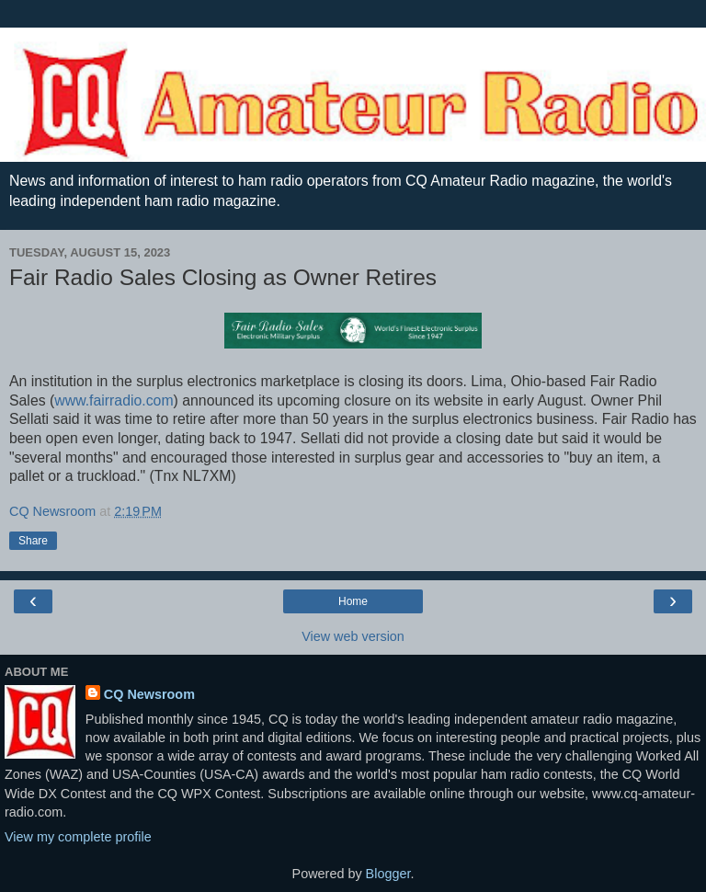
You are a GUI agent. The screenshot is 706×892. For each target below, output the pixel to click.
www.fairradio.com (113, 400)
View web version (353, 636)
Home (353, 601)
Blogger (388, 873)
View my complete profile (78, 836)
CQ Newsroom (149, 694)
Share (33, 540)
